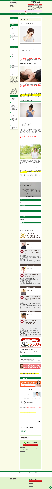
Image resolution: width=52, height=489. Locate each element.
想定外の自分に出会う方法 (14, 122)
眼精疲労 (12, 74)
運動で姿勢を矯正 (23, 431)
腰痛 (11, 58)
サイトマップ (12, 44)
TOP (13, 13)
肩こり (12, 56)
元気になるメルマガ (13, 39)
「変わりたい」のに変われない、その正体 (14, 125)
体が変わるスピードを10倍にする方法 (14, 106)
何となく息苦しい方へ (24, 430)
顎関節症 (12, 54)
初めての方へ (12, 28)
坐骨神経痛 (12, 67)
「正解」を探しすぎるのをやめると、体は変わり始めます (14, 119)
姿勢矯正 (12, 63)
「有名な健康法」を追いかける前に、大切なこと (14, 109)
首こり (12, 69)
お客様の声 (26, 13)
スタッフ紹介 (28, 472)
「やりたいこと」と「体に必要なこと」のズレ (14, 116)
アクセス (32, 13)
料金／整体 (19, 13)
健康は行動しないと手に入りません (14, 99)
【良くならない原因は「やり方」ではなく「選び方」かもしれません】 (14, 102)
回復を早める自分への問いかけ (14, 112)
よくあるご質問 (13, 35)
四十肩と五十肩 (13, 65)
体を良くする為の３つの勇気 (14, 128)
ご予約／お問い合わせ (39, 13)
